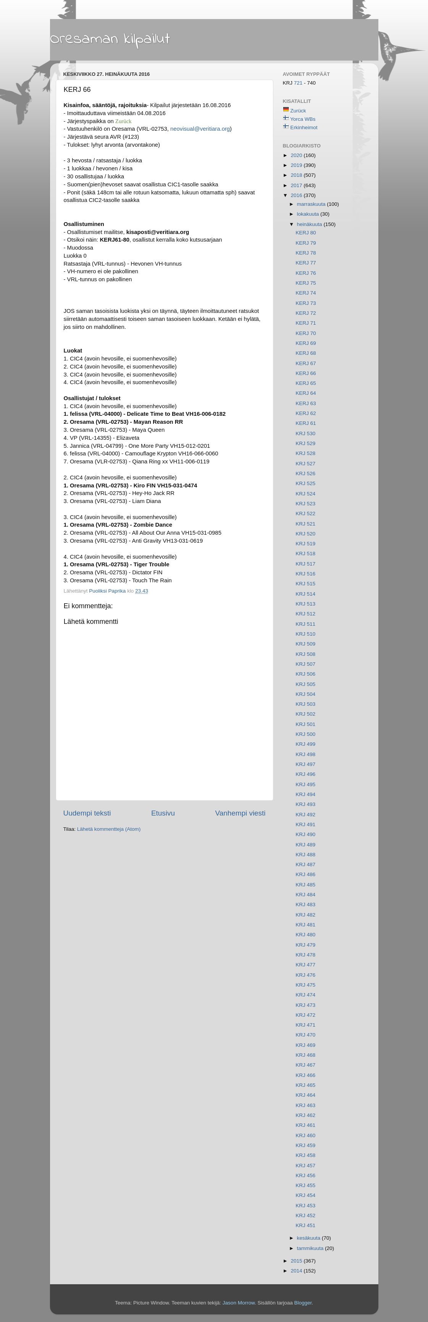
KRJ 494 (305, 794)
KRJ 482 (305, 915)
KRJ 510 (305, 634)
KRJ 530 (305, 433)
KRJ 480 (305, 934)
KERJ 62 (306, 413)
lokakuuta (309, 214)
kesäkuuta (309, 1238)
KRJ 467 (305, 1065)
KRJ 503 (305, 704)
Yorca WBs (302, 119)
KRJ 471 (305, 1025)
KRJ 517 (305, 564)
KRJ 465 (305, 1085)
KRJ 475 (305, 985)
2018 (297, 175)
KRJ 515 (305, 583)
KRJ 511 (305, 624)
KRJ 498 (305, 754)
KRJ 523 (305, 503)
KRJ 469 (305, 1045)
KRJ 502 (305, 714)
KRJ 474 (305, 995)
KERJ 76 (306, 273)
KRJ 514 (305, 594)
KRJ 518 (305, 553)
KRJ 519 (305, 543)
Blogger (303, 1303)
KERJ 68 (306, 353)
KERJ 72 (306, 313)
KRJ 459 (305, 1145)
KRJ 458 (305, 1155)
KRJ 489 (305, 845)
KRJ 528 (305, 453)
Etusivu (163, 813)
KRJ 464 (305, 1095)
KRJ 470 (305, 1035)
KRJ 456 (305, 1175)
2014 (297, 1271)
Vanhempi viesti (240, 813)
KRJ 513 (305, 604)
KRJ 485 (305, 885)
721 (299, 83)
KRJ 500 (305, 734)
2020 (297, 155)
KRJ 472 (305, 1015)
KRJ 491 (305, 824)
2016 (297, 195)
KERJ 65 (306, 383)
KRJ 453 (305, 1205)
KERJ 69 (306, 343)
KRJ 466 (305, 1075)
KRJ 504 (305, 694)
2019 (297, 165)
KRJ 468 (305, 1055)
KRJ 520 (305, 534)
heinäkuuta (310, 224)
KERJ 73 (306, 303)
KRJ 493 (305, 804)
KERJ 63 (306, 403)
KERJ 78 (306, 253)
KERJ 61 (306, 423)
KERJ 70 (306, 333)
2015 (297, 1261)
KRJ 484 (305, 894)
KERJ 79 (306, 243)
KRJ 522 (305, 513)
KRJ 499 (305, 744)
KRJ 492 (305, 814)
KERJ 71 (306, 323)
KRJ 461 (305, 1125)
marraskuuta (312, 204)
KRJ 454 (305, 1195)
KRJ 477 (305, 965)
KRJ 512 (305, 614)
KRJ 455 (305, 1185)
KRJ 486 (305, 874)
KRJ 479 (305, 945)
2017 (297, 185)
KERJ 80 (306, 233)
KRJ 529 (305, 443)
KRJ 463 (305, 1105)
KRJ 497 (305, 764)
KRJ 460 (305, 1135)
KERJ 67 (306, 363)
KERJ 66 (306, 373)
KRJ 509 (305, 644)
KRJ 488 (305, 854)
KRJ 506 (305, 674)
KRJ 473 (305, 1005)
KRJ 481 (305, 925)
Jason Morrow (239, 1303)
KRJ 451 (305, 1225)
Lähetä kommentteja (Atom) (109, 829)
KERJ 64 (306, 393)
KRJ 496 (305, 774)
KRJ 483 (305, 904)
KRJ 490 (305, 834)
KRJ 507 (305, 664)
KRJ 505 (305, 684)
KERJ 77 (306, 263)
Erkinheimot (303, 127)
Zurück (298, 111)
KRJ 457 (305, 1165)
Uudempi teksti (87, 813)
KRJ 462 (305, 1115)
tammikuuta (311, 1248)
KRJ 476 (305, 975)
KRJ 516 (305, 574)
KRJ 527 (305, 463)
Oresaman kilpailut (110, 39)
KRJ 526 (305, 473)
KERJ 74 (306, 293)
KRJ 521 (305, 524)
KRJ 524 (305, 494)
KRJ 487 (305, 864)
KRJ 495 (305, 784)
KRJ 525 (305, 483)
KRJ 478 (305, 955)
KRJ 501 (305, 724)
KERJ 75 (306, 283)
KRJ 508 (305, 654)
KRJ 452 (305, 1215)
